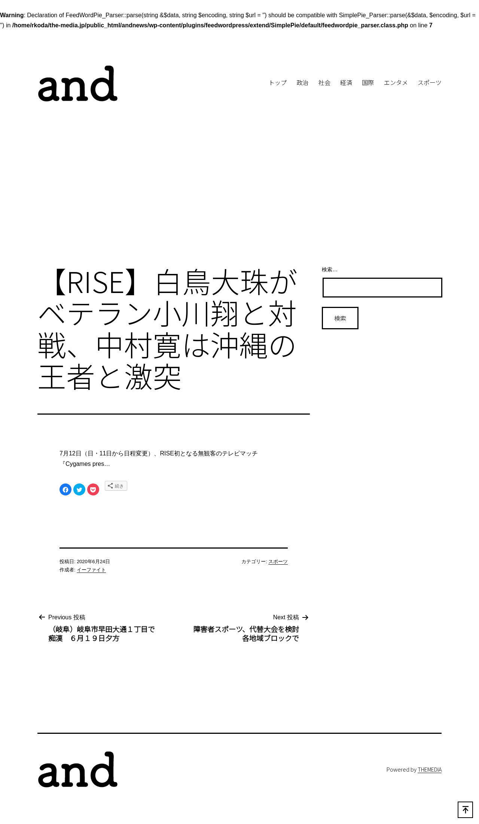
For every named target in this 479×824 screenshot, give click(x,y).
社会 (324, 82)
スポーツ (430, 82)
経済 (346, 82)
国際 (368, 82)
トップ (278, 82)
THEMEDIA (430, 769)
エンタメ (396, 82)
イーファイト (91, 570)
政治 (302, 82)
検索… (330, 269)
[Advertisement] (239, 197)
